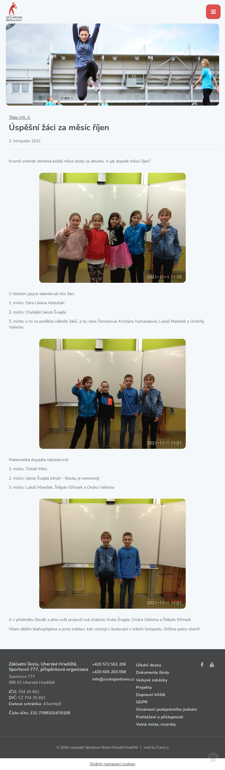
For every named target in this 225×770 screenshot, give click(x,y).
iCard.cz (162, 747)
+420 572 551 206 (109, 664)
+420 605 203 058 (109, 672)
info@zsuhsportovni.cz (113, 679)
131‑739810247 (45, 713)
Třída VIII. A (19, 117)
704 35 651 (28, 692)
